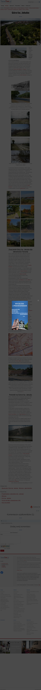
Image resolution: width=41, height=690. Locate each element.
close (38, 329)
